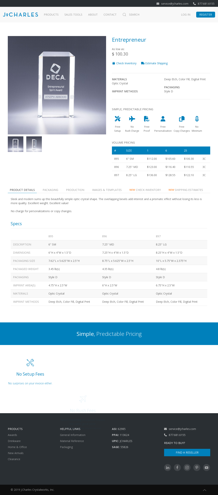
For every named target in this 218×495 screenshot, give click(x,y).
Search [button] (130, 15)
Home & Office (17, 447)
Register (205, 14)
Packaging (66, 447)
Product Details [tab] (22, 190)
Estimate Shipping (154, 63)
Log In (185, 14)
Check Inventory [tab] (145, 190)
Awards (12, 435)
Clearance (14, 459)
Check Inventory (124, 63)
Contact (110, 14)
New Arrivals (16, 453)
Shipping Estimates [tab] (186, 190)
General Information (72, 435)
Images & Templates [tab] (107, 190)
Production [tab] (75, 190)
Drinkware (14, 441)
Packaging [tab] (50, 190)
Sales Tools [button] (73, 14)
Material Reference (72, 441)
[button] (204, 490)
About (93, 14)
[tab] (15, 144)
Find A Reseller (187, 452)
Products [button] (51, 14)
